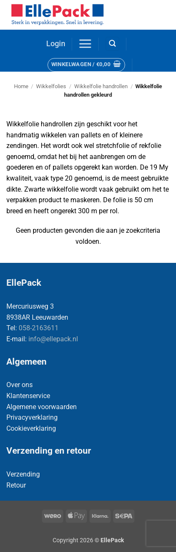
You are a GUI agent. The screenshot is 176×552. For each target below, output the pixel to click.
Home (21, 86)
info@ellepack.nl (53, 339)
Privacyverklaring (32, 417)
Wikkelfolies (51, 86)
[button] (55, 44)
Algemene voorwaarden (41, 407)
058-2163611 (39, 328)
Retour (16, 485)
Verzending (23, 474)
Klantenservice (28, 396)
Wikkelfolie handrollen (101, 86)
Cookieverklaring (31, 428)
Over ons (19, 385)
